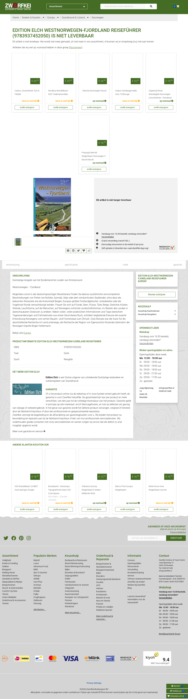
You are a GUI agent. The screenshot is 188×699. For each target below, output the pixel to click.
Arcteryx (37, 585)
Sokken (5, 566)
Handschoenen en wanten (77, 585)
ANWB (36, 579)
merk (125, 264)
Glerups (37, 575)
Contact (131, 560)
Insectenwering (72, 591)
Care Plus (37, 582)
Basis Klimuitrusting (74, 563)
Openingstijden (134, 563)
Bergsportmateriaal (105, 570)
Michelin (37, 588)
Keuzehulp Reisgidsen (147, 314)
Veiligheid (6, 560)
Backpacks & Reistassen (76, 560)
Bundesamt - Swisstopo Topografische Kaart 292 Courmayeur (60, 493)
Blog (129, 588)
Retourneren (133, 566)
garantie (177, 264)
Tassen (5, 603)
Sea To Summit (40, 572)
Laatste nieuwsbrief (136, 596)
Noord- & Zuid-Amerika (12, 588)
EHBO (67, 579)
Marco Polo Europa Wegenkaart (124, 488)
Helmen (99, 588)
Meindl (36, 560)
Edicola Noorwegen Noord (94, 90)
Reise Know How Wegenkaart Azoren (158, 488)
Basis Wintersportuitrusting (77, 566)
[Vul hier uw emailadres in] (146, 538)
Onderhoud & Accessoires (14, 600)
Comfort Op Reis (9, 591)
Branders (100, 576)
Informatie (134, 555)
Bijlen (67, 569)
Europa (27, 333)
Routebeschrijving (135, 572)
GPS (98, 585)
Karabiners (101, 591)
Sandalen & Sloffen (10, 579)
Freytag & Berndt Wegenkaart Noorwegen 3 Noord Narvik (93, 156)
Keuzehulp (72, 555)
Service (130, 575)
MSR (35, 569)
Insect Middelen (9, 597)
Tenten (5, 594)
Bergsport (6, 569)
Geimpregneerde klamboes (108, 579)
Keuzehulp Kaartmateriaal (148, 311)
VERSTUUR (176, 538)
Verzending (132, 569)
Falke (35, 594)
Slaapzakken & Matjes (12, 582)
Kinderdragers (71, 603)
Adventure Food (40, 566)
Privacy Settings (94, 683)
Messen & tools (103, 597)
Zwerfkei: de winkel (136, 582)
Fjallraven (37, 600)
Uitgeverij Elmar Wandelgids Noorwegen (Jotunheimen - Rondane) (160, 94)
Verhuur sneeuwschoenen (139, 579)
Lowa (36, 563)
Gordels (99, 582)
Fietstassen (70, 582)
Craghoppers (39, 597)
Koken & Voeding (10, 563)
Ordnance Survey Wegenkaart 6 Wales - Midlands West (91, 490)
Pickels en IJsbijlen (104, 607)
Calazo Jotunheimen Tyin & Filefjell (27, 92)
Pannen (99, 604)
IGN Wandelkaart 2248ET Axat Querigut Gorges (26, 488)
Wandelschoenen (10, 575)
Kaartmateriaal (72, 594)
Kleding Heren (8, 572)
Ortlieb (36, 591)
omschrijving (12, 264)
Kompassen (101, 594)
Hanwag (37, 603)
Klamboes (69, 606)
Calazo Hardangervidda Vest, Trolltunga (126, 92)
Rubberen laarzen (104, 610)
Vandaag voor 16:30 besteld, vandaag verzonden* (154, 340)
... (42, 17)
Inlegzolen (69, 588)
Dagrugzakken (71, 575)
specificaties (71, 264)
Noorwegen (76, 47)
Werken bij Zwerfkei (136, 585)
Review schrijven (156, 294)
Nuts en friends (103, 601)
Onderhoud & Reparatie (104, 557)
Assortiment (67, 6)
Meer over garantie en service (28, 431)
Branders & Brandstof (75, 572)
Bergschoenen (8, 585)
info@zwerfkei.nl (166, 388)
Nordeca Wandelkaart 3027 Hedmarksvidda (58, 92)
